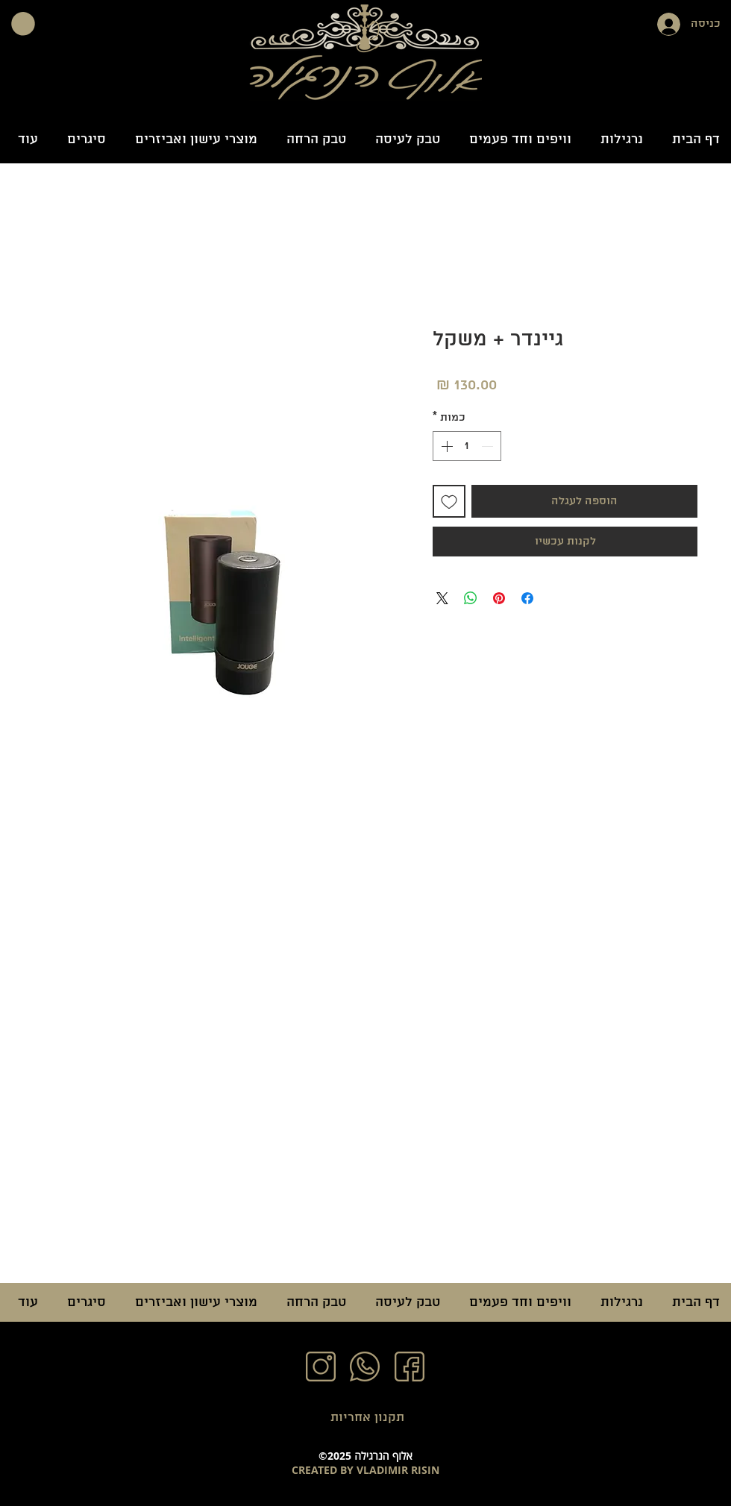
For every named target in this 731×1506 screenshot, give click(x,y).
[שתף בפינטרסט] (499, 598)
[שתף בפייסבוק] (527, 598)
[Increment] (445, 446)
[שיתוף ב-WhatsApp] (471, 598)
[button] (23, 24)
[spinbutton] (467, 446)
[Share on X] (442, 598)
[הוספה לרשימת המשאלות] (449, 501)
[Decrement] (488, 446)
